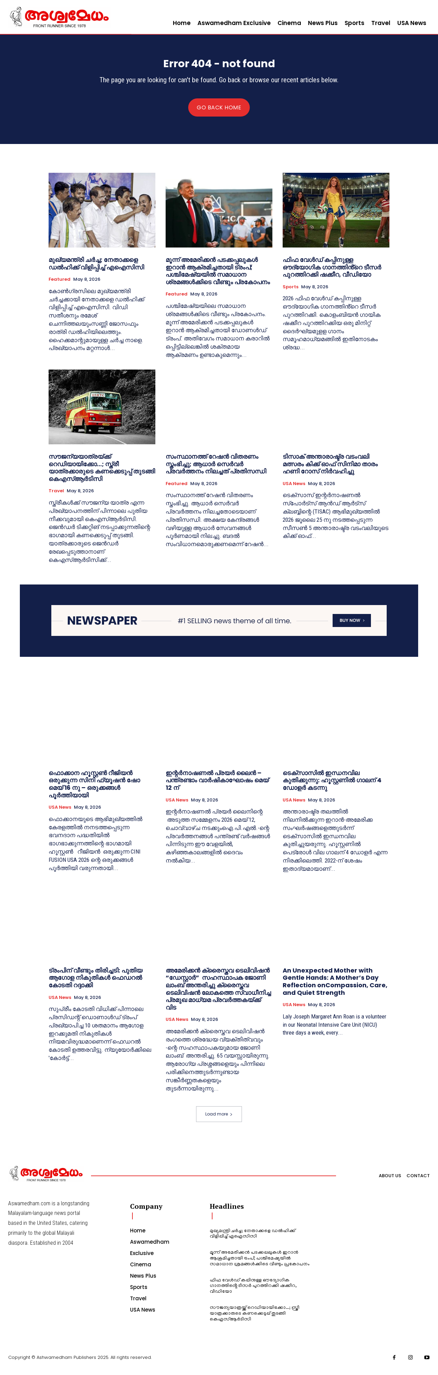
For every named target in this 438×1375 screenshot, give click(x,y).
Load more (219, 1119)
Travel (56, 496)
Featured (59, 285)
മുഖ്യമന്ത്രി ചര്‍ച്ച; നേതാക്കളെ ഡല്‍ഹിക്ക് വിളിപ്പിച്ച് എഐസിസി (96, 269)
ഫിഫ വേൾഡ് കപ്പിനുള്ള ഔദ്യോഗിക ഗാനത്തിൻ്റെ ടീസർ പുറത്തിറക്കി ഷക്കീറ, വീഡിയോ (332, 272)
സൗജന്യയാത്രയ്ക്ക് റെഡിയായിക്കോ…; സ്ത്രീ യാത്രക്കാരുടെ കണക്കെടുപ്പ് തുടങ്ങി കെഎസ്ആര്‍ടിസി (102, 473)
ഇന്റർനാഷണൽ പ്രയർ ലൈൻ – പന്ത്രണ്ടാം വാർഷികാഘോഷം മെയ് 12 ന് (217, 785)
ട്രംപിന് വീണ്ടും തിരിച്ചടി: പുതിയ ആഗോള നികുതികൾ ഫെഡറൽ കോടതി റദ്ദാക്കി (95, 982)
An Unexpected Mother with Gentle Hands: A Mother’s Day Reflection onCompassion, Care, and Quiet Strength (335, 986)
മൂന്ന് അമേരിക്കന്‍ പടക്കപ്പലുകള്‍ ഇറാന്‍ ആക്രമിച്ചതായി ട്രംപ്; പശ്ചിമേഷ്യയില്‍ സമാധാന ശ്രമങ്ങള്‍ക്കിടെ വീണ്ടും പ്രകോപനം (218, 276)
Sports (290, 292)
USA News (294, 489)
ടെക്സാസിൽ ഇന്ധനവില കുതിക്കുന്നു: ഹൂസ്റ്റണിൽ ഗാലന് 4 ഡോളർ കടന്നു (332, 785)
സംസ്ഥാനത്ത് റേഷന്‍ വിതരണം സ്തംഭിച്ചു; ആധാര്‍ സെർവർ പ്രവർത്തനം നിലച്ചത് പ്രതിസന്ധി (216, 469)
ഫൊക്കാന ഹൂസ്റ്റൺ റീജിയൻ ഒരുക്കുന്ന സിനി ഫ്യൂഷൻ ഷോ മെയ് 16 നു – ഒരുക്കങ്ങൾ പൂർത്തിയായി (94, 789)
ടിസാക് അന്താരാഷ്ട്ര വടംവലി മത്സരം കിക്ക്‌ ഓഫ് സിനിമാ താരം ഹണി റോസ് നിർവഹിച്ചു (330, 469)
